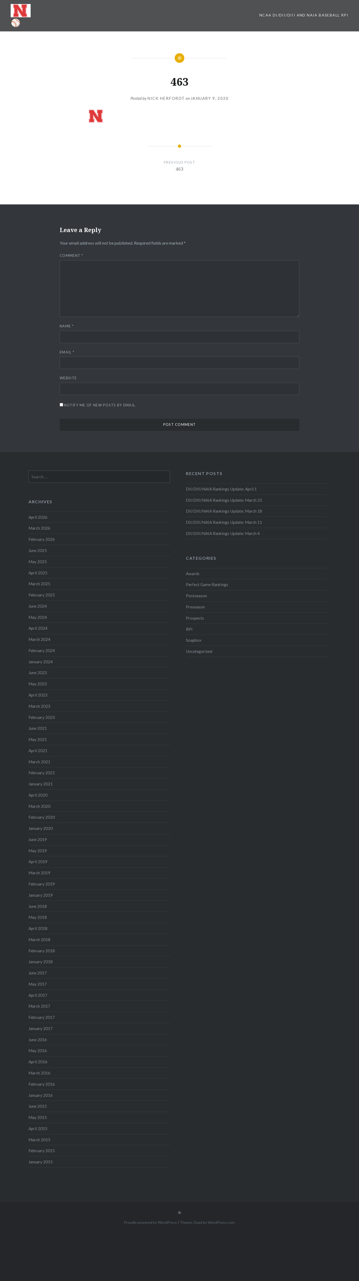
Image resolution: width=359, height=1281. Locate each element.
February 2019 (41, 884)
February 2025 (41, 594)
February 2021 (41, 772)
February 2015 (41, 1150)
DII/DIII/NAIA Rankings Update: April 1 (221, 489)
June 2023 (37, 672)
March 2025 (39, 583)
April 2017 (37, 995)
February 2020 (41, 817)
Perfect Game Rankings (207, 584)
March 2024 (39, 639)
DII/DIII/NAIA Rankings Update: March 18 (224, 511)
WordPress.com (221, 1222)
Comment (71, 255)
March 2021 (39, 761)
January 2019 (40, 895)
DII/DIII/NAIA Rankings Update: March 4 (223, 533)
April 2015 (37, 1128)
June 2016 (37, 1039)
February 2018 (41, 950)
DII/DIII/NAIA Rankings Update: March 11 (224, 522)
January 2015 (40, 1161)
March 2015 (39, 1139)
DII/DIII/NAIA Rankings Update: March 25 (224, 500)
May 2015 (37, 1117)
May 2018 (37, 917)
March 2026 (39, 528)
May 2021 (37, 739)
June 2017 (37, 972)
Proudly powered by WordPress (150, 1222)
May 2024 (37, 617)
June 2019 (37, 839)
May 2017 (37, 984)
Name (67, 326)
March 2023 (39, 706)
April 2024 (37, 628)
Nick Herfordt (166, 98)
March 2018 (39, 939)
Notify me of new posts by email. (100, 405)
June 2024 (37, 606)
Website (68, 378)
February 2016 (41, 1084)
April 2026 (37, 517)
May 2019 (37, 850)
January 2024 (40, 661)
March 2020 (39, 806)
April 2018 (37, 928)
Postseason (196, 595)
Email (67, 352)
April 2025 (37, 572)
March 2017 (39, 1006)
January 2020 (40, 828)
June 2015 (37, 1106)
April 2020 (37, 795)
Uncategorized (199, 651)
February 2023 (41, 717)
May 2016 (37, 1050)
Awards (192, 573)
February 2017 (41, 1017)
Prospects (195, 618)
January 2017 (40, 1028)
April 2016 (37, 1061)
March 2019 (39, 872)
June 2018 (37, 906)
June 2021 (37, 728)
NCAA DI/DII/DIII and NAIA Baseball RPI (303, 15)
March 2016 (39, 1072)
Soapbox (193, 640)
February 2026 (41, 539)
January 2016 (40, 1095)
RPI (189, 629)
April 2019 (37, 861)
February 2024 (41, 650)
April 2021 (37, 750)
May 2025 (37, 561)
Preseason (195, 606)
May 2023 (37, 683)
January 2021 (40, 783)
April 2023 (37, 695)
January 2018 (40, 961)
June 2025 (37, 550)
